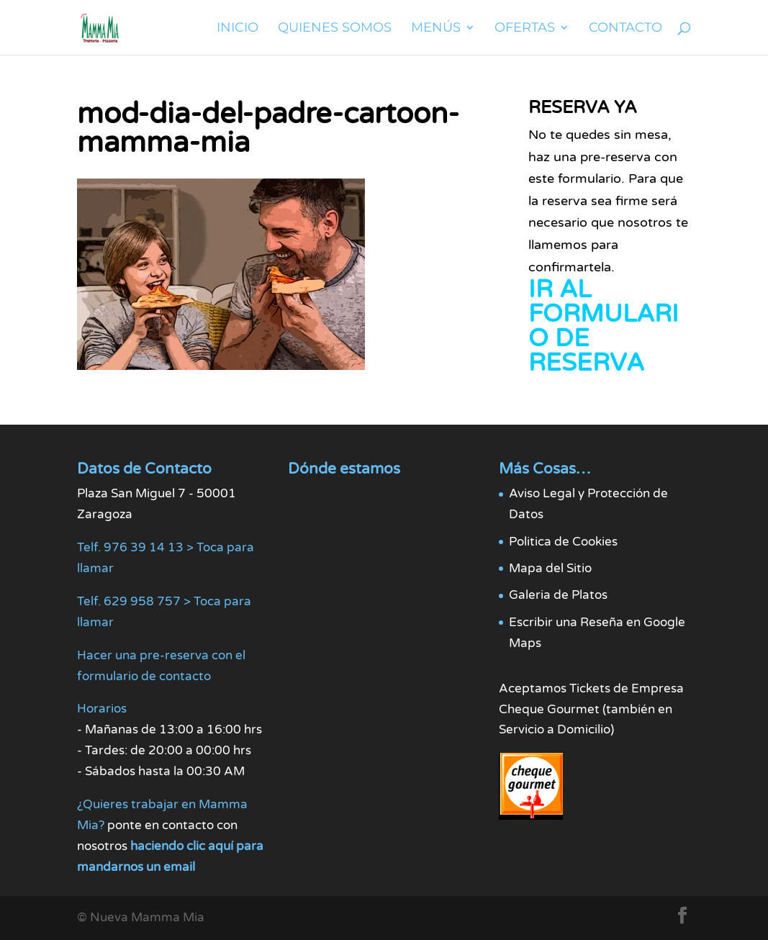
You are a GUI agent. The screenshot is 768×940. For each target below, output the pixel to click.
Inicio (237, 28)
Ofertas (524, 28)
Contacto (625, 28)
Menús (436, 28)
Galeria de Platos (558, 594)
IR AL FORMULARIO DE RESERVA (603, 326)
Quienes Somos (335, 28)
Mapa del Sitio (550, 568)
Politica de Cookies (563, 541)
